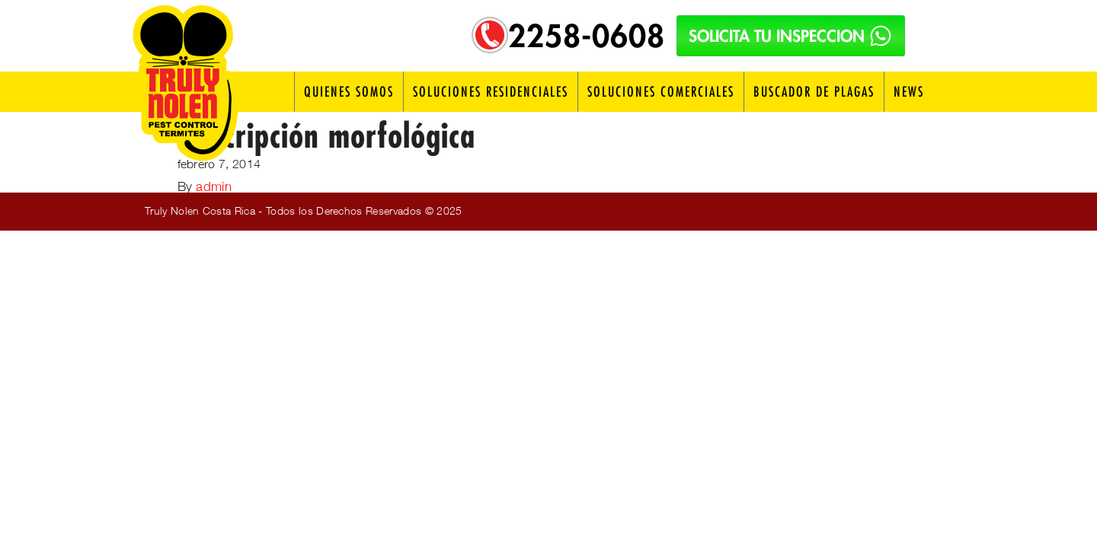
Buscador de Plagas (814, 91)
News (909, 91)
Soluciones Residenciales (490, 91)
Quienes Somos (349, 91)
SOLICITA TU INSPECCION (791, 36)
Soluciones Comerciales (660, 91)
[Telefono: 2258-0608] (490, 35)
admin (214, 186)
